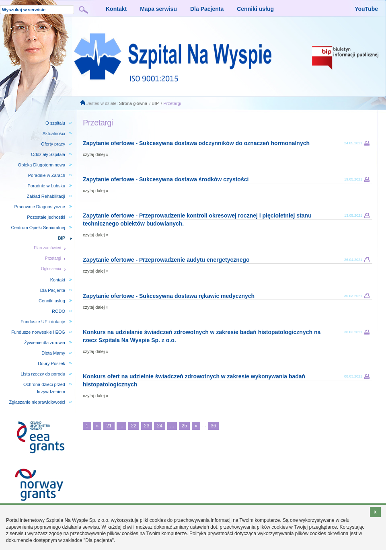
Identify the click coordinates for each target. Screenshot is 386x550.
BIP (155, 103)
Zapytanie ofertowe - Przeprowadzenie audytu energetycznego (166, 260)
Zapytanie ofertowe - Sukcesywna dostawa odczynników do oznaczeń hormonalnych (196, 143)
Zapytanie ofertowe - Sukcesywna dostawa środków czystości (165, 179)
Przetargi (172, 103)
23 (146, 426)
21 (108, 426)
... (121, 426)
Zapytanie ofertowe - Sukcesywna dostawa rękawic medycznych (169, 296)
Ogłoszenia (51, 269)
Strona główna (133, 103)
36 (213, 426)
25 (184, 426)
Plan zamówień (47, 248)
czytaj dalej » (96, 154)
